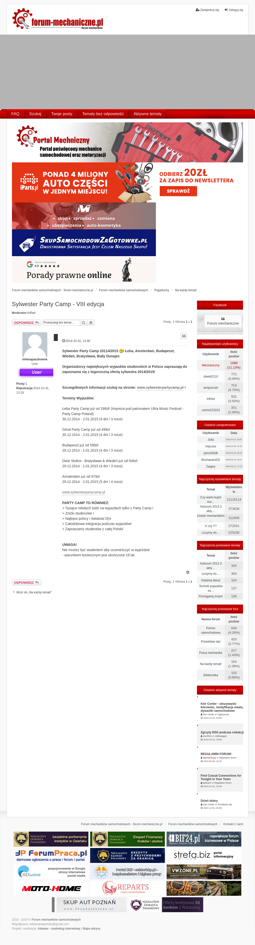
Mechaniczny (210, 365)
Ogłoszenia (223, 714)
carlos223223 (211, 410)
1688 (234, 363)
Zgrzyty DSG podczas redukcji (222, 732)
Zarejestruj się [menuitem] (207, 10)
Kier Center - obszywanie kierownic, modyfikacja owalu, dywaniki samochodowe (222, 707)
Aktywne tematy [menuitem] (147, 114)
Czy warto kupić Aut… (210, 500)
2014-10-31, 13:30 (76, 341)
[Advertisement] (127, 72)
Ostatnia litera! (210, 580)
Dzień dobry (209, 801)
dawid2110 (210, 376)
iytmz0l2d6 (211, 453)
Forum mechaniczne (223, 323)
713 (234, 385)
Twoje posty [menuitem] (61, 114)
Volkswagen (221, 736)
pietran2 (207, 783)
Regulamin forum (228, 757)
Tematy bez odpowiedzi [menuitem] (103, 114)
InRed (31, 313)
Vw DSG (207, 736)
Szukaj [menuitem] (35, 114)
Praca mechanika (210, 653)
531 (234, 396)
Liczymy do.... (211, 532)
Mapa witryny (91, 928)
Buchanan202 (210, 460)
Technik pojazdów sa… (211, 588)
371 (234, 408)
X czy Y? (211, 526)
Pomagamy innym (211, 596)
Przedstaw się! (210, 641)
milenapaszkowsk (34, 359)
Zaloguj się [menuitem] (233, 10)
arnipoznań (210, 387)
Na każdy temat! (211, 664)
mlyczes (210, 446)
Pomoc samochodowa (210, 630)
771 (234, 374)
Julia (211, 439)
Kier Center (208, 714)
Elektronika (210, 675)
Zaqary (210, 466)
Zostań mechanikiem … (211, 518)
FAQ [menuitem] (15, 114)
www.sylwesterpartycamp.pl (160, 387)
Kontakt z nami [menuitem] (233, 824)
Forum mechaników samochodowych (56, 919)
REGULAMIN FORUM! (216, 754)
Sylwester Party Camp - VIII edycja (58, 304)
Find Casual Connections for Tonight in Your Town (221, 777)
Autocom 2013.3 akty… (211, 509)
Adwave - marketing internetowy (59, 928)
